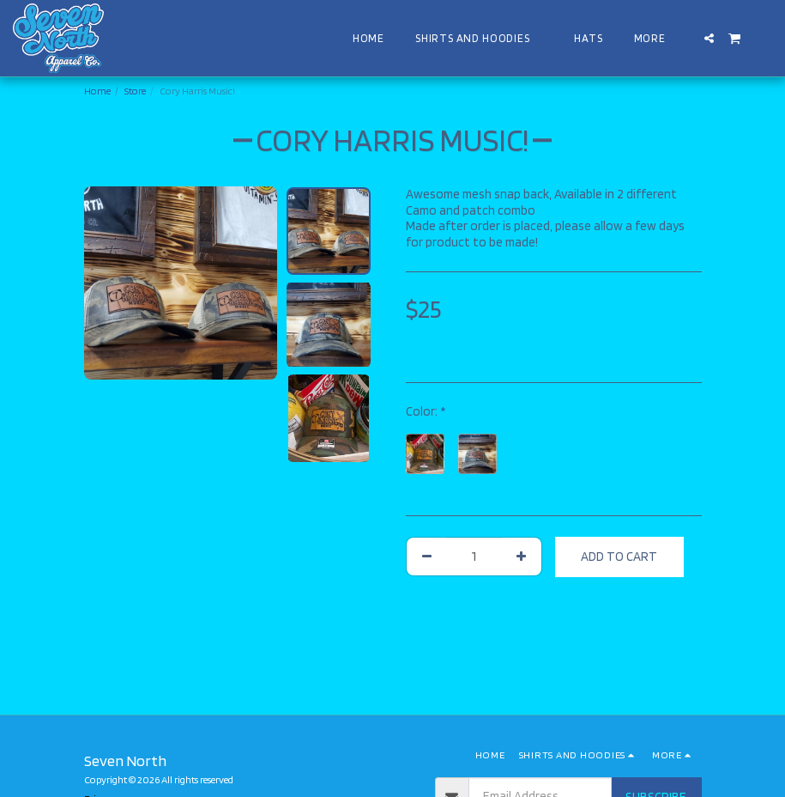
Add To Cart (619, 556)
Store (135, 90)
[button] (709, 38)
